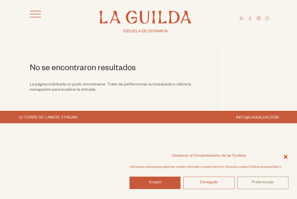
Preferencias (263, 183)
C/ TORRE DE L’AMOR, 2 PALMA (48, 118)
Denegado (209, 183)
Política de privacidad (264, 167)
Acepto (155, 183)
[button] (285, 156)
